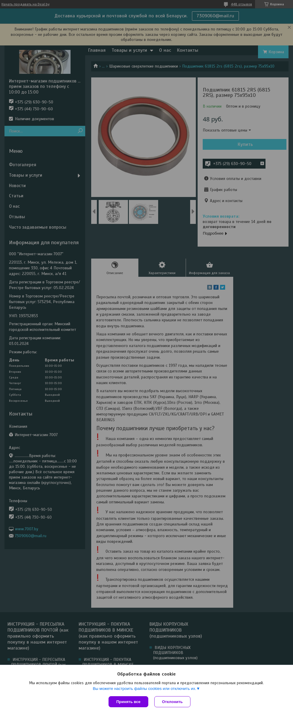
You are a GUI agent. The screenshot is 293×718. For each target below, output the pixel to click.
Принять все (128, 701)
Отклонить (172, 701)
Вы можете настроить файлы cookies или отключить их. (144, 688)
